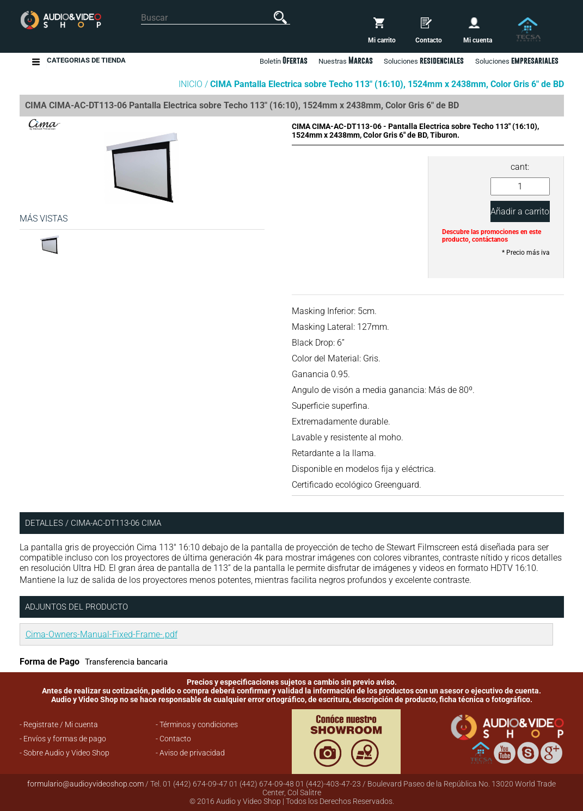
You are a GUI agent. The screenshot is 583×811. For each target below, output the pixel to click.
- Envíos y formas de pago (63, 738)
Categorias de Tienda (86, 62)
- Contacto (173, 738)
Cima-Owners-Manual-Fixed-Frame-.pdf (101, 634)
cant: (520, 167)
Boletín (284, 60)
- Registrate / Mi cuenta (59, 724)
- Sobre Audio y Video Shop (64, 752)
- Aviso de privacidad (190, 752)
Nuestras (345, 60)
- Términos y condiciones (197, 724)
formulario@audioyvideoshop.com (85, 783)
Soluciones (517, 60)
